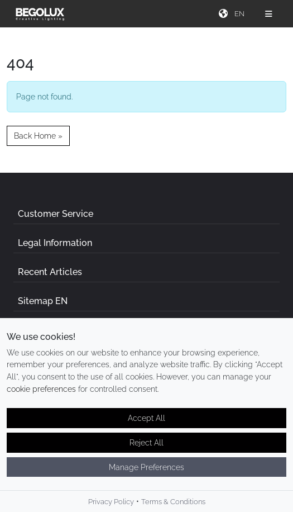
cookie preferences (41, 393)
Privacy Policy (111, 506)
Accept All (146, 423)
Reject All (146, 447)
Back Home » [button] (38, 135)
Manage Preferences (146, 471)
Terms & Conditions (173, 506)
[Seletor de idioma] (240, 13)
